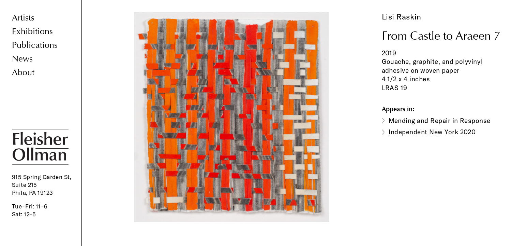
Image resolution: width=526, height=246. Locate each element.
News (22, 59)
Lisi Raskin (401, 17)
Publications (35, 45)
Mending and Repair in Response (440, 121)
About (23, 72)
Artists (23, 18)
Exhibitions (32, 31)
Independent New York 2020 (432, 132)
